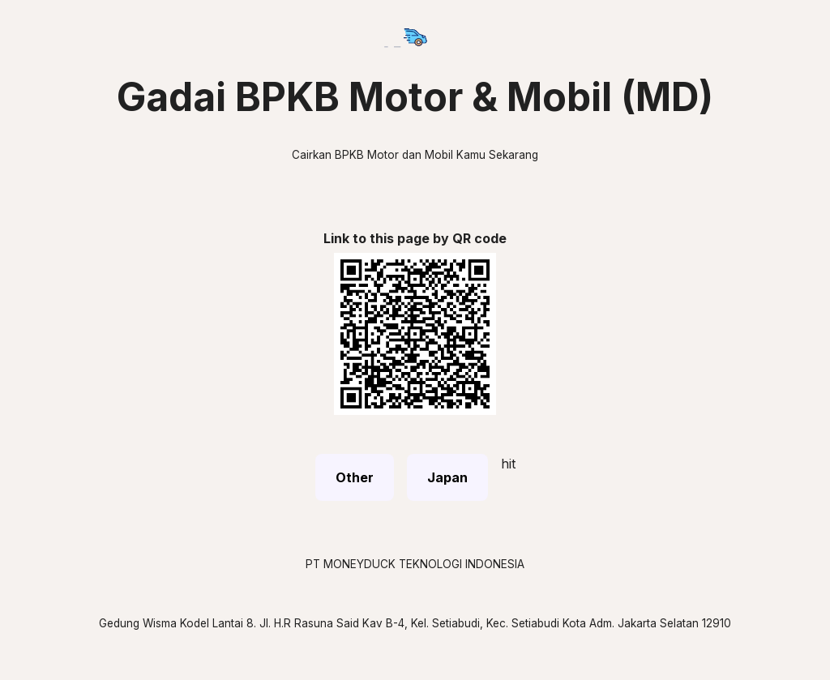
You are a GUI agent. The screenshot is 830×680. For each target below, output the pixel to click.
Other (355, 477)
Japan (447, 477)
